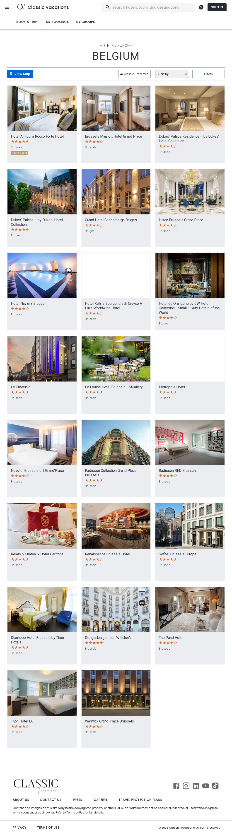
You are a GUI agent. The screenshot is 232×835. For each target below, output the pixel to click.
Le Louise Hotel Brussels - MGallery (114, 387)
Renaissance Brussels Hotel (107, 554)
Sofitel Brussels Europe (177, 554)
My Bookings (57, 22)
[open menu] (7, 7)
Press (77, 800)
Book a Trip (26, 22)
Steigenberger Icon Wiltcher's (108, 638)
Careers (100, 800)
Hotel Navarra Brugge (28, 303)
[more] (201, 7)
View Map (20, 74)
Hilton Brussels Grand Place (181, 220)
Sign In (217, 7)
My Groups (85, 22)
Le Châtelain (20, 387)
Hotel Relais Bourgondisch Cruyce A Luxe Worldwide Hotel (113, 305)
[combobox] (160, 7)
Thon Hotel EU (22, 721)
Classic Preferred (134, 74)
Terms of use (48, 827)
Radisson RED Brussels (178, 470)
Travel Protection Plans (140, 800)
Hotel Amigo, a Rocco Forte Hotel (37, 136)
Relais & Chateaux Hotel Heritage (37, 554)
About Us (21, 800)
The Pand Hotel (171, 638)
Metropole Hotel (172, 387)
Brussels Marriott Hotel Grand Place (113, 136)
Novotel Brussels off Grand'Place (37, 470)
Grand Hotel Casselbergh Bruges (111, 220)
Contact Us (50, 800)
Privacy (19, 827)
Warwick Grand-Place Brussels (109, 721)
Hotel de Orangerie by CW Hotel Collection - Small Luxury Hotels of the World (189, 308)
